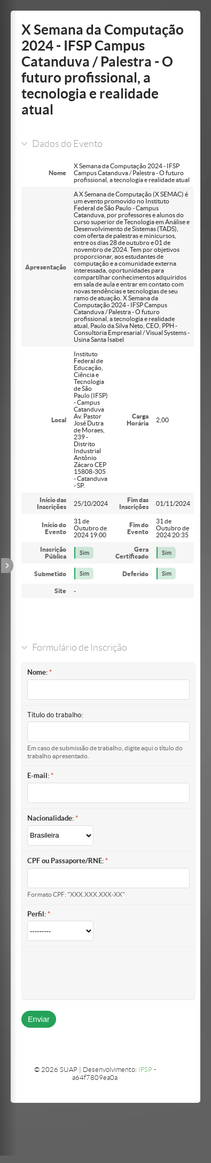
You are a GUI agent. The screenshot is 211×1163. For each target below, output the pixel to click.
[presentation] (108, 973)
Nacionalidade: (50, 818)
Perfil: (36, 914)
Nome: (37, 672)
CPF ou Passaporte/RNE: (65, 861)
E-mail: (38, 776)
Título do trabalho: (55, 715)
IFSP (145, 1070)
